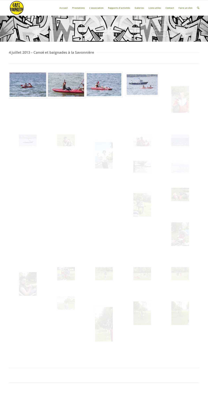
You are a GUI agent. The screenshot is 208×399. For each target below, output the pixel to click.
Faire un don (185, 7)
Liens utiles (155, 7)
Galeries (139, 7)
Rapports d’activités (119, 7)
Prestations (78, 7)
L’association (96, 7)
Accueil (63, 7)
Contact (169, 7)
